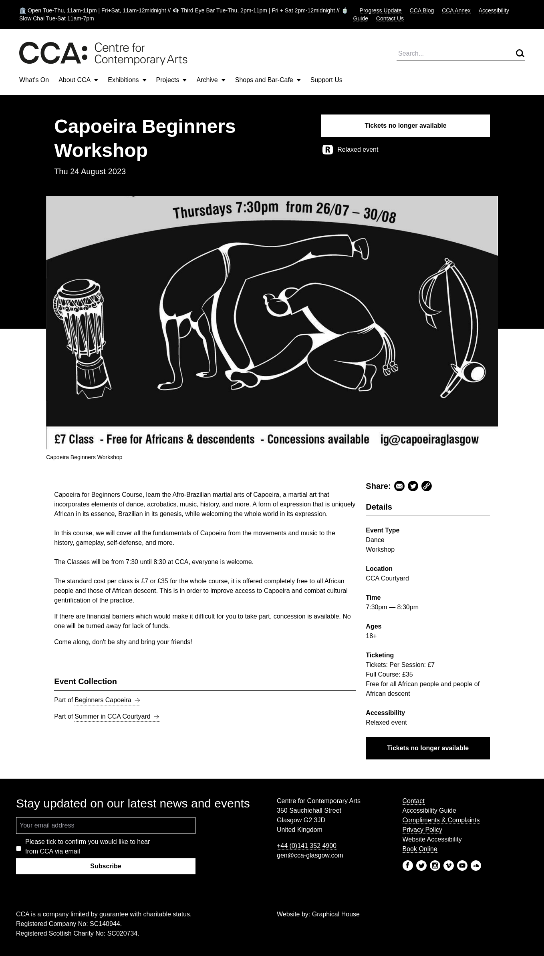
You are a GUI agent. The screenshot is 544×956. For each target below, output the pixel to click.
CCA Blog (422, 10)
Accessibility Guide (429, 810)
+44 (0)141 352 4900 (306, 845)
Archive (210, 79)
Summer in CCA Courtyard (117, 716)
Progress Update (381, 10)
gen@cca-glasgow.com (310, 855)
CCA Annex (456, 10)
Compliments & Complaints (441, 820)
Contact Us (390, 18)
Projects (171, 79)
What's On (34, 79)
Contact (414, 800)
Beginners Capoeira (107, 700)
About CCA (78, 79)
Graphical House (336, 914)
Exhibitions (127, 79)
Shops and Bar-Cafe (268, 79)
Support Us (326, 79)
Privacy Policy (423, 829)
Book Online (420, 849)
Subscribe (105, 866)
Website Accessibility (432, 839)
